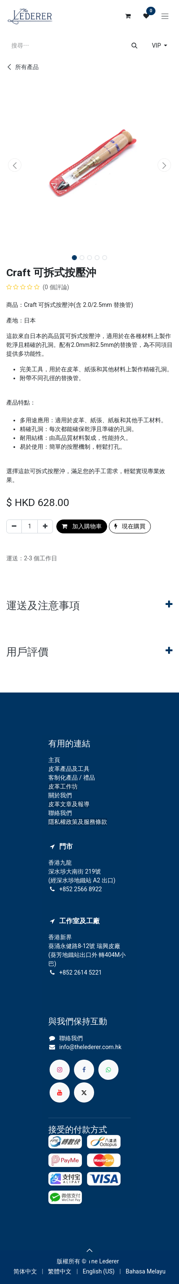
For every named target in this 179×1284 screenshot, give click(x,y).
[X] (84, 1092)
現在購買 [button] (129, 526)
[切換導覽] (165, 16)
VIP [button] (157, 45)
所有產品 (22, 67)
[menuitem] (25, 1271)
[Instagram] (60, 1070)
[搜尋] (134, 46)
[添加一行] (45, 526)
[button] (14, 165)
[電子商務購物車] (127, 16)
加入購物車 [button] (81, 526)
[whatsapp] (108, 1070)
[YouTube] (60, 1092)
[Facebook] (84, 1070)
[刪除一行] (14, 526)
